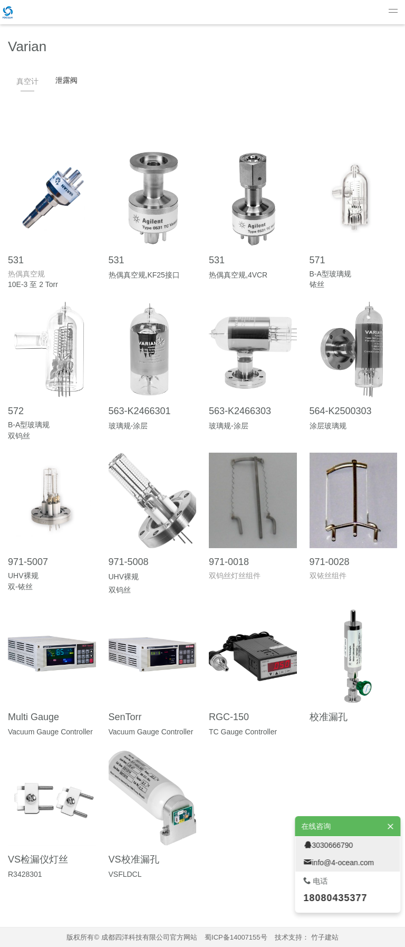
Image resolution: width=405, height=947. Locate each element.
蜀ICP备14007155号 (236, 937)
